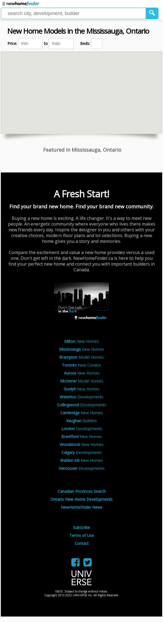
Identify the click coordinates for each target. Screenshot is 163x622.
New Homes (81, 341)
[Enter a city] (73, 13)
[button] (152, 13)
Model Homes (81, 357)
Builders (81, 420)
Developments (81, 396)
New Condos (81, 365)
